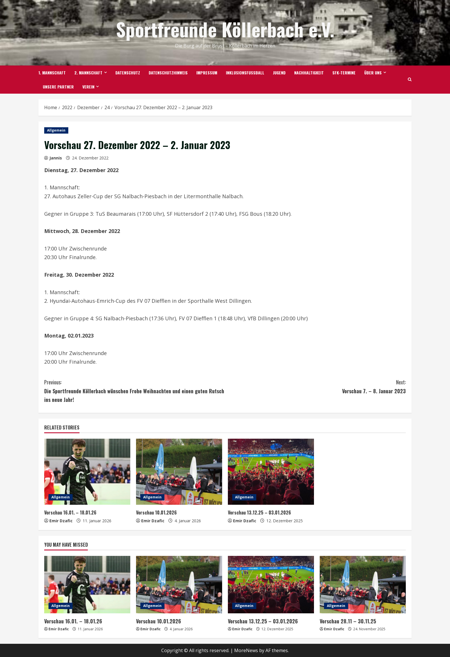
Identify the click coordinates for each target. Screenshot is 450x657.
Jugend (279, 73)
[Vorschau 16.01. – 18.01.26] (87, 472)
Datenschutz (127, 73)
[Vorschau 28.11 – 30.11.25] (363, 584)
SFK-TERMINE (344, 73)
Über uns (373, 73)
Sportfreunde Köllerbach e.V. (225, 29)
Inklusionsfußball (245, 73)
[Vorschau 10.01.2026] (179, 472)
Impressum (206, 73)
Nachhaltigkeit (309, 73)
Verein (88, 87)
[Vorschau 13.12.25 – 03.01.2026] (271, 472)
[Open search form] (410, 79)
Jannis (55, 158)
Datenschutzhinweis (168, 73)
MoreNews (246, 650)
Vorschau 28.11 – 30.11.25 (346, 621)
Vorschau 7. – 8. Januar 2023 (315, 386)
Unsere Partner (58, 87)
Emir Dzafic (61, 520)
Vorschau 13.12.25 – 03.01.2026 (260, 512)
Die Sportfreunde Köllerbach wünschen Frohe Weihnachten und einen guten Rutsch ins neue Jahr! (134, 390)
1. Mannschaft (52, 73)
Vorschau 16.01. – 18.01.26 (71, 512)
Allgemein (56, 130)
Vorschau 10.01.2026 (157, 512)
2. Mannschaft (88, 73)
